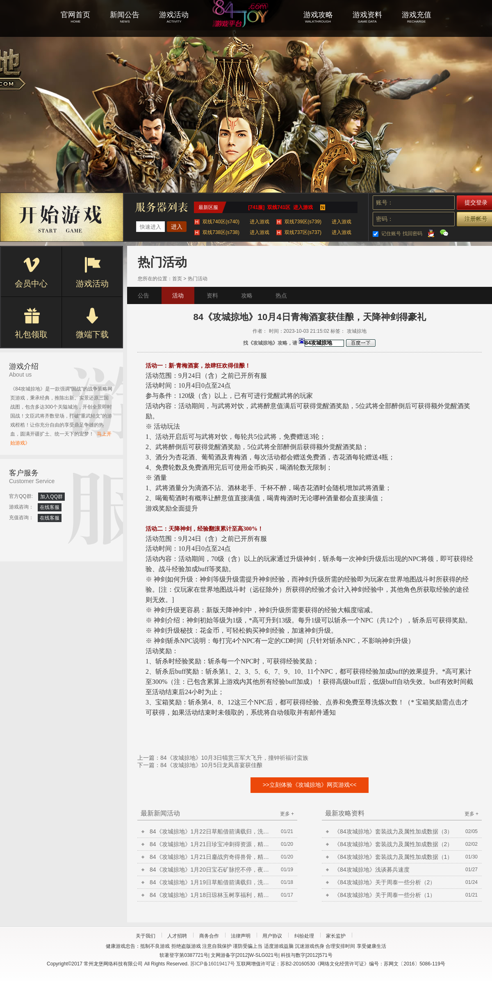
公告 (143, 295)
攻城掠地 (246, 24)
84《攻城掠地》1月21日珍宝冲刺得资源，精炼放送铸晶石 (211, 844)
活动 (178, 295)
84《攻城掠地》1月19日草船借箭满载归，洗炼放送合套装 (211, 882)
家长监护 (336, 936)
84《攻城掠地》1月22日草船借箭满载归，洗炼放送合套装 (211, 831)
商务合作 (209, 936)
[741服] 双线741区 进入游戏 (280, 207)
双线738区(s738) (236, 232)
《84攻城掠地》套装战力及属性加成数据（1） (393, 857)
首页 (177, 279)
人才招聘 (177, 936)
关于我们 (145, 936)
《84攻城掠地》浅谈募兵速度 (372, 869)
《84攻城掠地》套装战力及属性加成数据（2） (393, 844)
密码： (384, 219)
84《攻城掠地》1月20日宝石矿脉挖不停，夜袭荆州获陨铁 (211, 869)
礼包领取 (31, 323)
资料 (212, 295)
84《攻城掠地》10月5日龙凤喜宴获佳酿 (211, 765)
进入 (176, 226)
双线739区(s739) (318, 221)
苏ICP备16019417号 (212, 964)
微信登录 (444, 232)
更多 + (287, 814)
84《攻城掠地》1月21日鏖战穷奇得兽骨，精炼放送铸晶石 (211, 857)
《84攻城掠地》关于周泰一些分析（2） (384, 882)
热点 (281, 295)
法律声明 (241, 936)
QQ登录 (430, 232)
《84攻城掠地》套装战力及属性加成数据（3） (393, 831)
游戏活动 (92, 272)
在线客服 (49, 507)
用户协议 (272, 936)
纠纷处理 (304, 936)
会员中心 (31, 272)
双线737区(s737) (318, 232)
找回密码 (412, 233)
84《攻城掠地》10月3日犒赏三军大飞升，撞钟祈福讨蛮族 (234, 757)
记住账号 (391, 233)
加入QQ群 (51, 497)
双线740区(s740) (236, 221)
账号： (384, 202)
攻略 (247, 295)
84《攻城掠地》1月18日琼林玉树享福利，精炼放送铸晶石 (211, 895)
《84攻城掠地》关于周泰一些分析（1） (384, 895)
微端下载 (92, 323)
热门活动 (197, 279)
